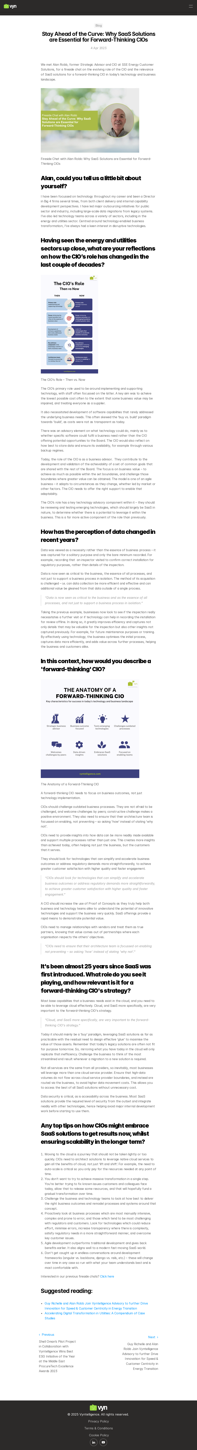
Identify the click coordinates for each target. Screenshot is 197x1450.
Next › (153, 1350)
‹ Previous (46, 1348)
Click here (107, 1290)
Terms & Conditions (98, 1425)
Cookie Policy (99, 1432)
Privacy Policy (98, 1419)
